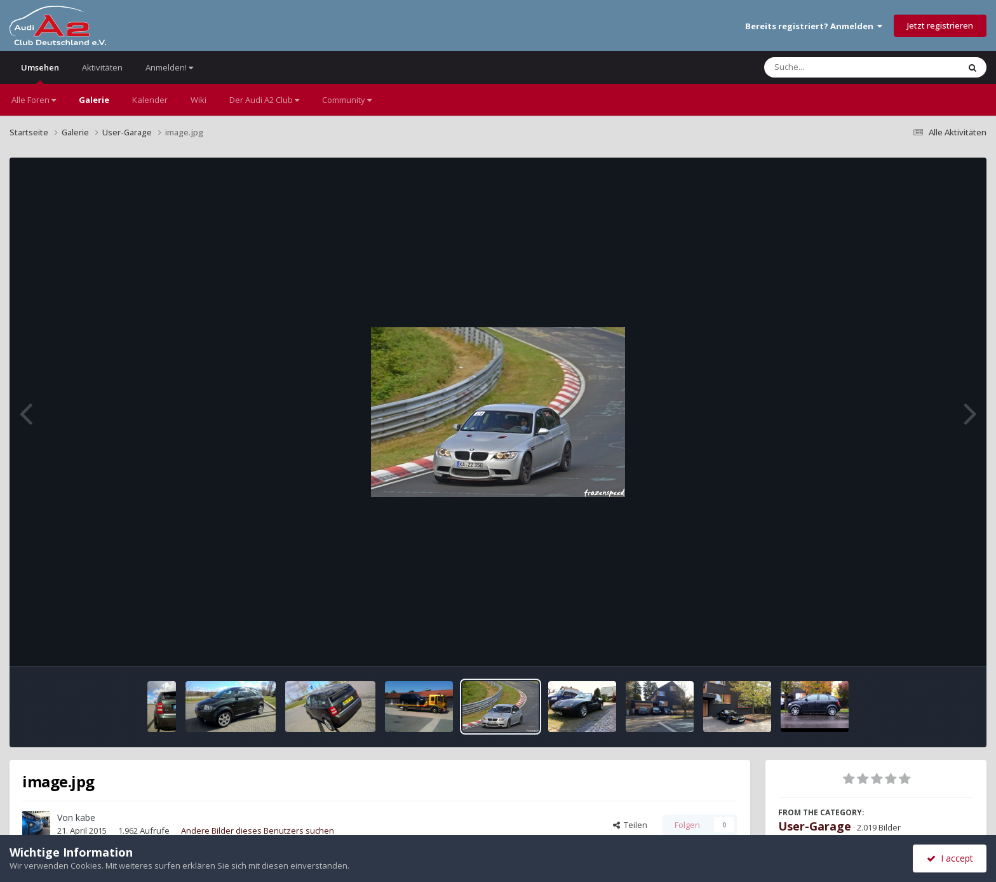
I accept (950, 858)
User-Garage (814, 826)
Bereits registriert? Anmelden (813, 26)
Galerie (94, 99)
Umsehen (40, 73)
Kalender (150, 99)
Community (347, 99)
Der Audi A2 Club (264, 99)
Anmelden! (169, 67)
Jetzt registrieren (940, 25)
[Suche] (835, 67)
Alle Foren (33, 99)
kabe (85, 817)
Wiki (198, 99)
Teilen (630, 825)
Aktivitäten (102, 67)
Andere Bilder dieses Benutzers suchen (257, 830)
